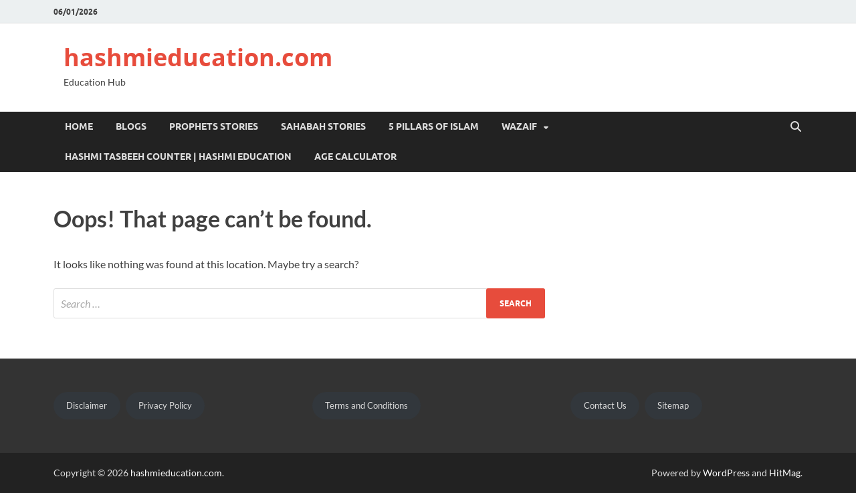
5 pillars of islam (434, 126)
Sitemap (673, 405)
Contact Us (605, 405)
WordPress (726, 472)
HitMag (784, 472)
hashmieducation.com (198, 57)
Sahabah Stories (323, 126)
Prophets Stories (213, 126)
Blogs (131, 126)
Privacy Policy (165, 405)
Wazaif (519, 126)
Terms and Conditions (366, 405)
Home (79, 126)
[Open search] (796, 127)
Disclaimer (86, 405)
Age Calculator (355, 156)
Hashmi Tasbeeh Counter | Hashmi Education (178, 156)
